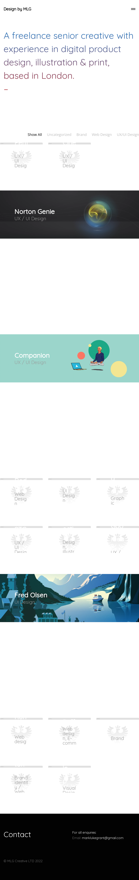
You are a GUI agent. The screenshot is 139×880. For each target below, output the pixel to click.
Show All (35, 134)
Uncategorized (59, 134)
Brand (81, 134)
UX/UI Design (128, 134)
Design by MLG (17, 9)
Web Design (102, 134)
